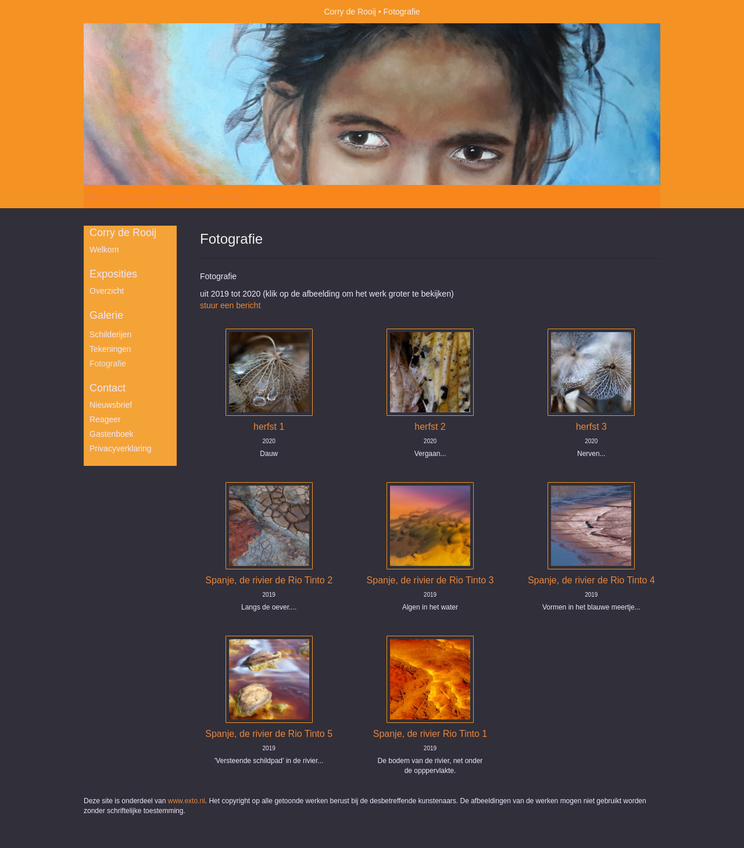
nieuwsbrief (111, 404)
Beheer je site (109, 196)
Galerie (106, 315)
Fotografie (108, 363)
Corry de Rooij (349, 11)
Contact (108, 388)
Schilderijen (110, 334)
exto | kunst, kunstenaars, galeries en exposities (116, 11)
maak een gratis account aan (197, 196)
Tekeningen (110, 349)
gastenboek (112, 434)
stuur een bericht (230, 305)
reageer (105, 419)
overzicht (107, 290)
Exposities (113, 274)
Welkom (104, 249)
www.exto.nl (186, 801)
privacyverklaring (121, 448)
